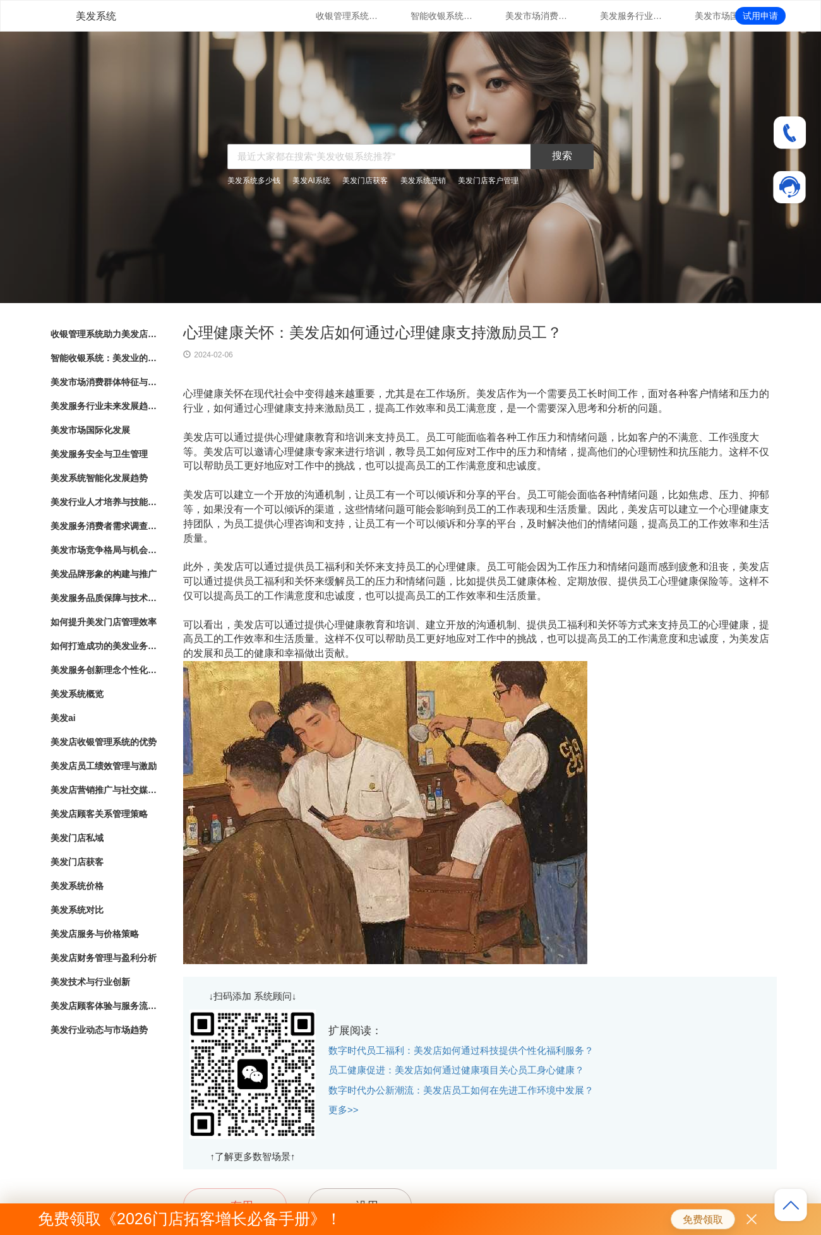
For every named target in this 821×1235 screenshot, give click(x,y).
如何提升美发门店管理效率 (104, 622)
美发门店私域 (77, 838)
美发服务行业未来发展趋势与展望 (631, 16)
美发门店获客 (365, 180)
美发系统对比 (77, 910)
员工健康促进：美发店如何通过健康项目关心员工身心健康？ (456, 1070)
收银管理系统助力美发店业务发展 (347, 16)
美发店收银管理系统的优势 (104, 742)
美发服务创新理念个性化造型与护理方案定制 (104, 670)
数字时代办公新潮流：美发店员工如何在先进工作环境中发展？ (461, 1090)
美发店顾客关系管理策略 (99, 814)
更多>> (343, 1109)
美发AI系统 (311, 180)
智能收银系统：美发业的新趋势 (442, 16)
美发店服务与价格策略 (95, 934)
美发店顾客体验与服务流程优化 (104, 1006)
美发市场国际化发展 (726, 16)
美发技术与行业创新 (90, 982)
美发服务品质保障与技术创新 (104, 598)
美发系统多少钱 (253, 180)
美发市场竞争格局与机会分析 (104, 550)
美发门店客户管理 (488, 180)
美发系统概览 (77, 694)
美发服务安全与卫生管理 (99, 454)
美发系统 (96, 16)
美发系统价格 (77, 886)
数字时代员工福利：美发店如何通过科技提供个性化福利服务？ (461, 1050)
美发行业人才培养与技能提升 (104, 502)
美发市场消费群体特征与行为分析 (536, 16)
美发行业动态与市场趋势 (99, 1030)
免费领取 (703, 1219)
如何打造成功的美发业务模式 (104, 646)
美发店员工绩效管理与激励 (104, 766)
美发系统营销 (423, 180)
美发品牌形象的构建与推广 (104, 574)
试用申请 (760, 16)
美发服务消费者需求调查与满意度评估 (104, 526)
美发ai (63, 718)
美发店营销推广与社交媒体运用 (104, 790)
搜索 (562, 155)
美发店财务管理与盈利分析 (104, 958)
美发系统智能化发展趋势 (99, 478)
